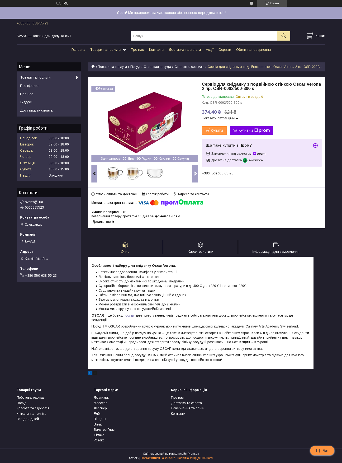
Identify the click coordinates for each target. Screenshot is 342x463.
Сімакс (99, 435)
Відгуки (26, 102)
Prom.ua (193, 454)
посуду (129, 316)
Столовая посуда (157, 67)
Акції (210, 49)
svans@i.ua (34, 202)
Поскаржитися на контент (158, 458)
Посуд (135, 67)
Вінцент (100, 419)
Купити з (254, 130)
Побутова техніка (30, 398)
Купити (217, 130)
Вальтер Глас (104, 430)
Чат (322, 451)
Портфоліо (29, 86)
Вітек (98, 425)
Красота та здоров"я (33, 409)
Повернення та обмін (187, 409)
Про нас (137, 49)
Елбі (97, 414)
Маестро (100, 403)
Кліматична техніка (31, 414)
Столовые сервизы (189, 67)
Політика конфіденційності (195, 458)
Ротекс (99, 441)
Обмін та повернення (253, 49)
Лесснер (100, 409)
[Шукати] (283, 36)
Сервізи (224, 49)
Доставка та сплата (185, 49)
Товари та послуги (105, 49)
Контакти (156, 49)
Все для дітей (28, 419)
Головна (78, 49)
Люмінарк (101, 398)
